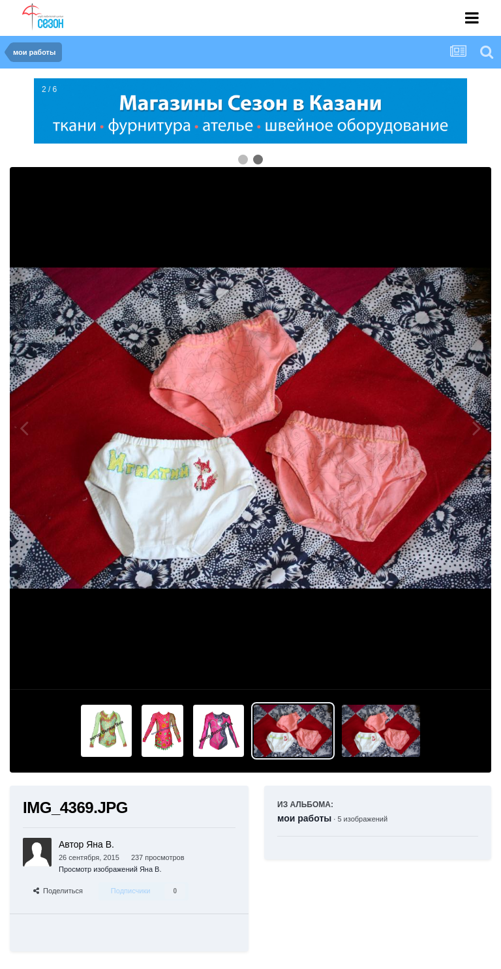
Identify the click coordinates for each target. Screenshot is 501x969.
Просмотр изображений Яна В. (110, 869)
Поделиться (58, 891)
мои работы (304, 818)
